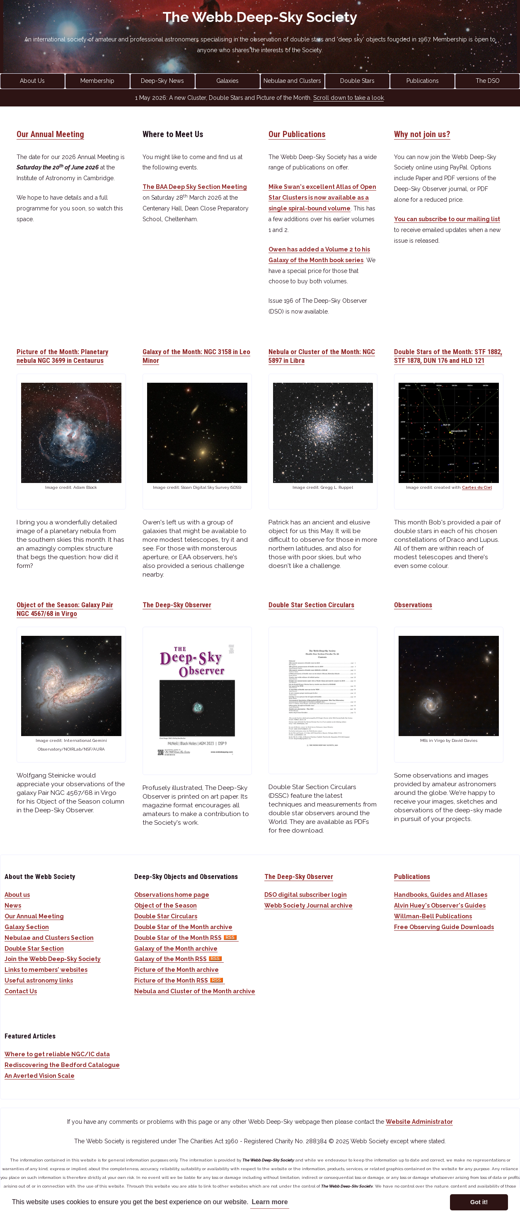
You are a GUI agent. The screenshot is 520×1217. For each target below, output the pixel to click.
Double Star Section (34, 948)
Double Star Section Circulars (311, 605)
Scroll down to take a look (348, 97)
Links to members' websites (46, 969)
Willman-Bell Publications (433, 916)
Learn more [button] (270, 1201)
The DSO (488, 80)
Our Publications (297, 134)
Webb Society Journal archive (308, 905)
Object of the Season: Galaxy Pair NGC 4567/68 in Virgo (65, 609)
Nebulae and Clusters (292, 80)
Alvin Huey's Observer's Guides (440, 905)
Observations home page (171, 894)
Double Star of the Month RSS (186, 937)
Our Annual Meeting (50, 134)
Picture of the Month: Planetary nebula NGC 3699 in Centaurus (62, 356)
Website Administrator (419, 1121)
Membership (97, 80)
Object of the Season (165, 905)
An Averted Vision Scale (40, 1075)
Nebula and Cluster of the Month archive (194, 991)
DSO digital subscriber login (305, 894)
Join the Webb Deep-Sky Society (53, 959)
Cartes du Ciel (477, 487)
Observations (413, 605)
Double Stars (357, 80)
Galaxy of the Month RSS (179, 959)
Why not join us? (422, 134)
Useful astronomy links (39, 980)
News (13, 905)
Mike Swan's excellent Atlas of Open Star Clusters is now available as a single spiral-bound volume (322, 198)
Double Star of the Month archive (183, 927)
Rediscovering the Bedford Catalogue (62, 1065)
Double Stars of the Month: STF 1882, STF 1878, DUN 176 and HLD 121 (448, 356)
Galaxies (227, 80)
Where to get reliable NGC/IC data (57, 1054)
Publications (422, 80)
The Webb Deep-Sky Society (260, 17)
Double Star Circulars (165, 916)
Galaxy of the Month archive (176, 948)
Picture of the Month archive (176, 969)
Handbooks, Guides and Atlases (440, 894)
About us (17, 894)
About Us (32, 80)
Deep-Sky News (162, 80)
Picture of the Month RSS (179, 980)
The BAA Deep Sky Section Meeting (195, 187)
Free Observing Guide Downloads (444, 927)
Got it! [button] (479, 1202)
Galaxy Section (27, 927)
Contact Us (21, 991)
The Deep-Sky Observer (177, 605)
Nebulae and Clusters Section (49, 937)
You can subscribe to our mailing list (447, 219)
